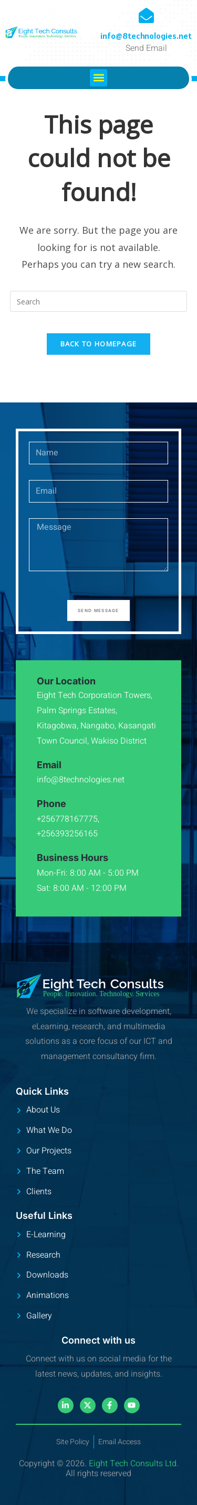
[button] (98, 77)
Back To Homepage (98, 343)
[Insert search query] (99, 301)
